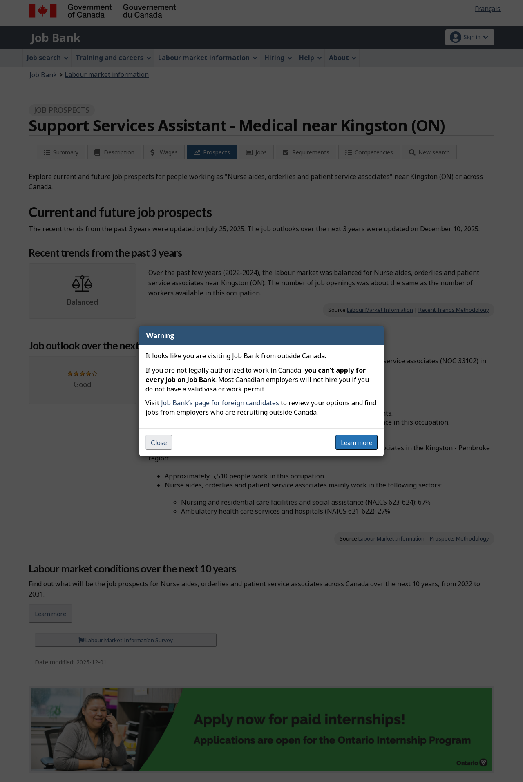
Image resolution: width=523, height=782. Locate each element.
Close (159, 442)
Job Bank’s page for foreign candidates (220, 402)
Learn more (356, 442)
